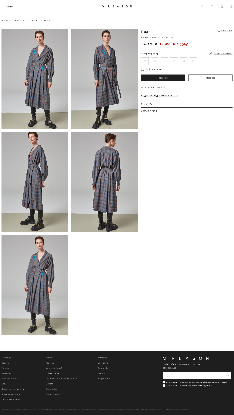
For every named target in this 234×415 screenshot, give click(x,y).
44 (155, 61)
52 (193, 61)
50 (184, 61)
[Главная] (117, 6)
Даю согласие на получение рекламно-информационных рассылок (196, 382)
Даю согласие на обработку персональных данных (189, 385)
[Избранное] (212, 6)
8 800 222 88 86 (169, 368)
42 (145, 61)
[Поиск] (202, 6)
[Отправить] (227, 376)
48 (174, 61)
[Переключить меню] (7, 6)
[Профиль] (231, 6)
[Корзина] (222, 6)
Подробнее (61, 409)
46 (164, 61)
